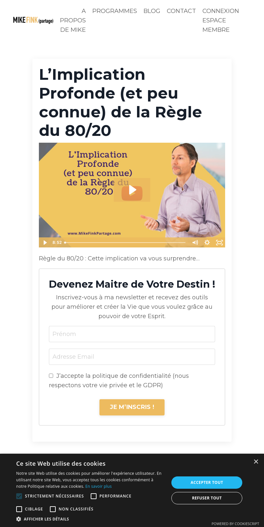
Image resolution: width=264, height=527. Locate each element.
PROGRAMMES (114, 11)
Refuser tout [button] (207, 498)
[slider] (125, 242)
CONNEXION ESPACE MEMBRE (220, 20)
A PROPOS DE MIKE (73, 20)
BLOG (151, 11)
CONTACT (181, 11)
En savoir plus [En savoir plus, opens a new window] (99, 486)
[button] (19, 496)
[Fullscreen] (219, 242)
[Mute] (195, 242)
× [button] (255, 462)
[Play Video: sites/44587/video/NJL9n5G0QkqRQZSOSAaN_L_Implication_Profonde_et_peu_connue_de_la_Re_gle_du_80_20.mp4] (132, 189)
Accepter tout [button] (207, 482)
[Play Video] (45, 242)
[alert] (132, 490)
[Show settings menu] (207, 242)
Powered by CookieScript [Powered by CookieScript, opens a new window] (235, 523)
